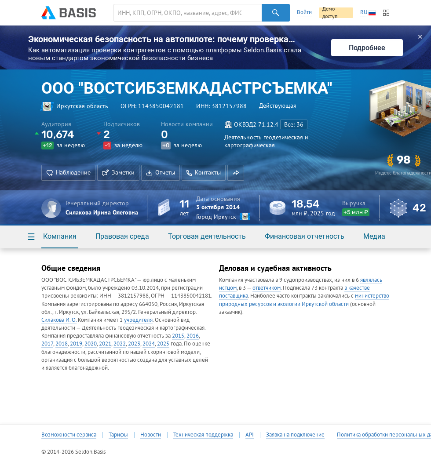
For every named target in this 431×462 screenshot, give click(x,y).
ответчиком (266, 287)
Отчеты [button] (160, 172)
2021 (105, 343)
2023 (134, 343)
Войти (304, 12)
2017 (47, 343)
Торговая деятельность (207, 236)
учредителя (138, 320)
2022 (119, 343)
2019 (76, 343)
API (249, 434)
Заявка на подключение (295, 434)
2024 (148, 343)
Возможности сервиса (68, 434)
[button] (235, 173)
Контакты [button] (203, 172)
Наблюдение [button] (68, 172)
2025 (163, 343)
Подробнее (367, 48)
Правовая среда (122, 236)
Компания (60, 236)
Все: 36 (293, 124)
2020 (90, 343)
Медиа (374, 236)
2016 (192, 335)
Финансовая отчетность (304, 236)
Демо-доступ (329, 12)
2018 (61, 343)
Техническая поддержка (203, 434)
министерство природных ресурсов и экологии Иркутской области (304, 299)
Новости (150, 434)
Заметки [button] (118, 172)
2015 (178, 335)
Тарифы (118, 434)
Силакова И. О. (59, 320)
